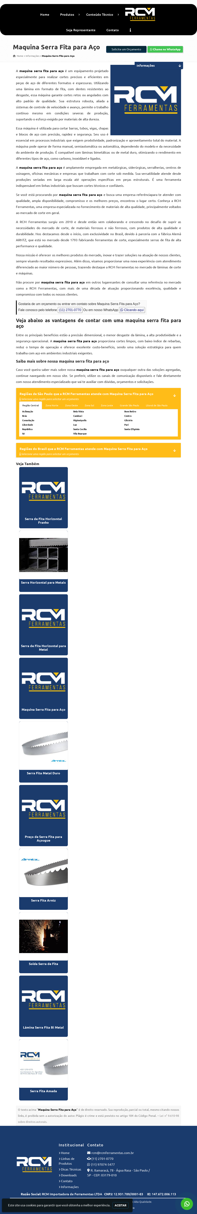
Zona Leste (107, 405)
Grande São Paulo (129, 405)
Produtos (67, 14)
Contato (112, 30)
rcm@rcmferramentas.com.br (112, 1153)
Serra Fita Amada (43, 1091)
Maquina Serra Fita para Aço (43, 709)
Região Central (30, 405)
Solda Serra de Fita (43, 964)
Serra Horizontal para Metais (43, 582)
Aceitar (120, 1205)
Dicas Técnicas (71, 1169)
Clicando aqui (132, 310)
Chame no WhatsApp (165, 49)
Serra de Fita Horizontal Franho (43, 520)
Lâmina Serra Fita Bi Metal (43, 1027)
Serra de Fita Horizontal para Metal (43, 647)
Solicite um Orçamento (126, 49)
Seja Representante (80, 30)
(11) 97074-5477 (103, 1164)
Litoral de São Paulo (157, 405)
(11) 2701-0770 (70, 310)
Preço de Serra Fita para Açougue (43, 838)
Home (44, 14)
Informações (70, 1187)
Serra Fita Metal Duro (43, 773)
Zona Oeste (71, 405)
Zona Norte (52, 405)
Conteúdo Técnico (99, 14)
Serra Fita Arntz (43, 900)
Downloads (69, 1175)
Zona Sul (89, 405)
